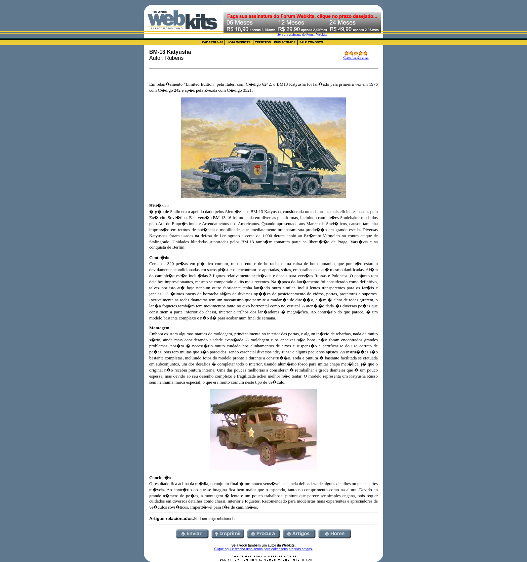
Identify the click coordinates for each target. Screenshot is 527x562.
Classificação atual (355, 57)
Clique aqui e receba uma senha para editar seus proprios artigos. (263, 549)
